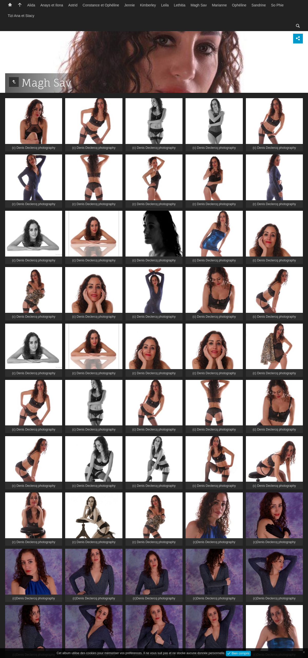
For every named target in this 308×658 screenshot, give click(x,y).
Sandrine (259, 5)
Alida (31, 5)
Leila (165, 5)
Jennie (129, 5)
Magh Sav (198, 5)
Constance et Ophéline (101, 5)
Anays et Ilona (51, 5)
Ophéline (239, 5)
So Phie (277, 5)
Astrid (73, 5)
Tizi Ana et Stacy (21, 16)
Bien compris (240, 653)
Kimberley (148, 5)
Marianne (219, 5)
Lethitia (179, 5)
